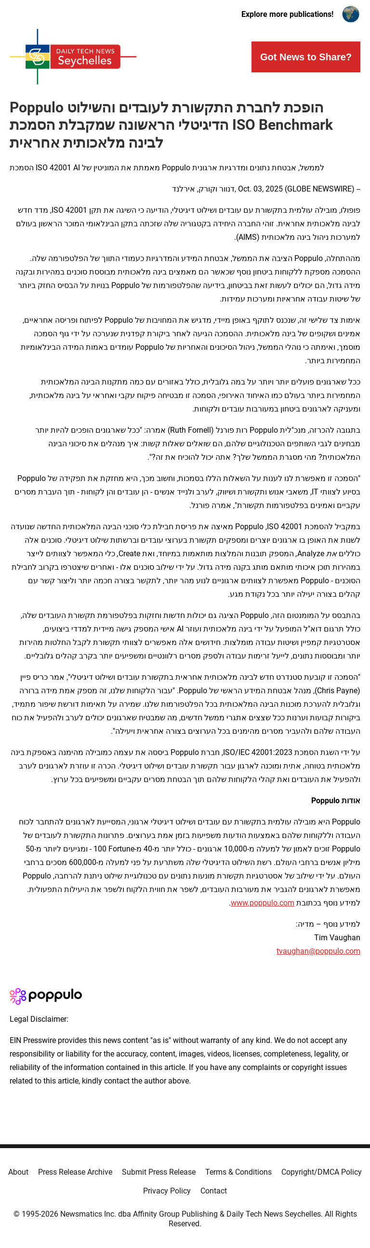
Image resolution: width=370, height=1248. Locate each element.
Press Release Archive (75, 1172)
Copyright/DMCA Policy (321, 1172)
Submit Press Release (159, 1172)
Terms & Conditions (238, 1172)
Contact (213, 1190)
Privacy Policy (167, 1190)
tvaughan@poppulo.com (318, 951)
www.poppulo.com (262, 902)
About (18, 1172)
